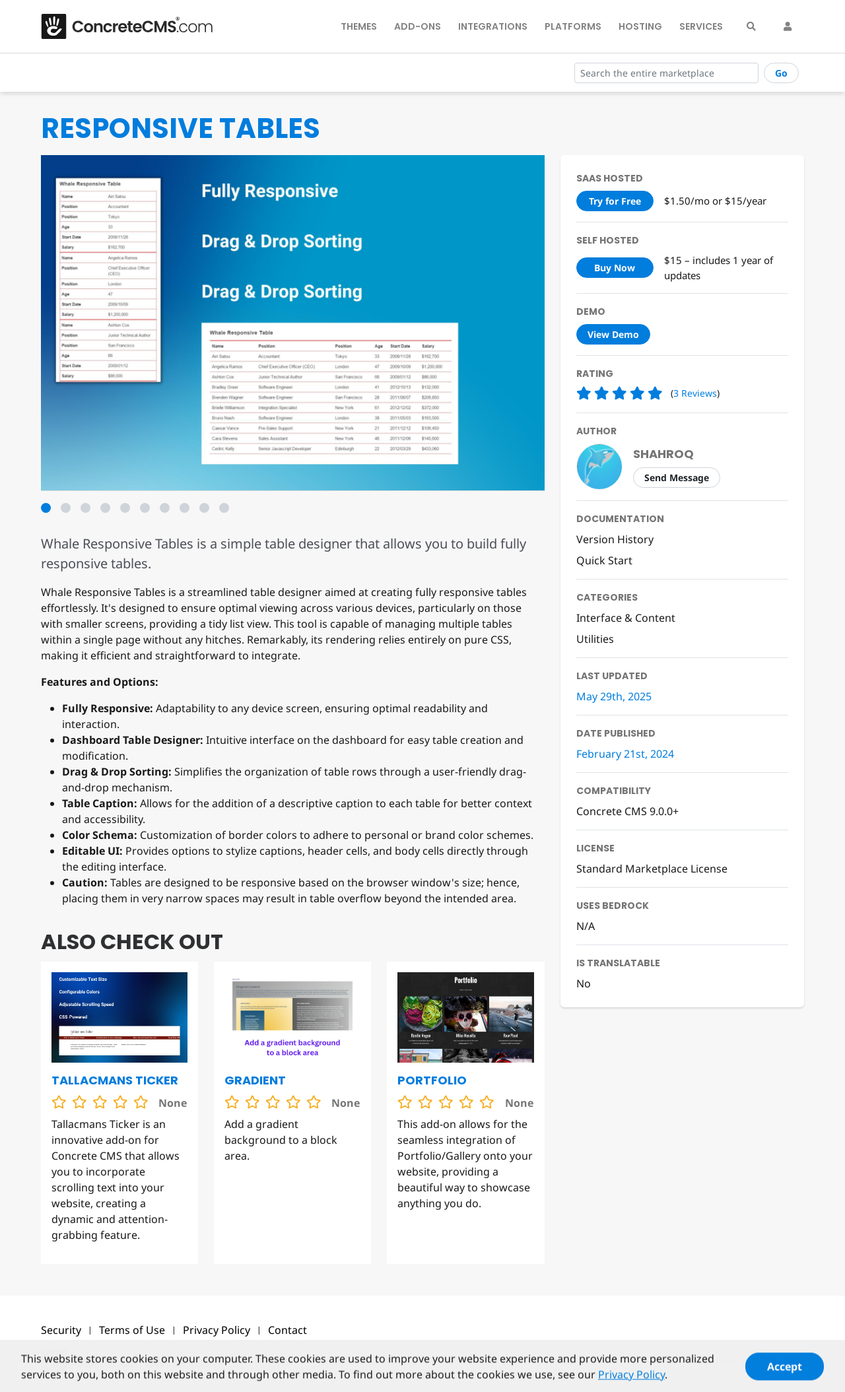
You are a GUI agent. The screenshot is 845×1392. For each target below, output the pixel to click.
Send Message (676, 477)
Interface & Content (625, 618)
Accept (784, 1372)
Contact (287, 1330)
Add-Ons (417, 26)
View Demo (613, 334)
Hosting (640, 26)
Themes (359, 26)
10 (224, 508)
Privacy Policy (216, 1330)
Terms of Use (132, 1330)
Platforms (573, 26)
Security (61, 1330)
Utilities (595, 639)
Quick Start (604, 560)
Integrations (492, 26)
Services (701, 26)
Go (781, 73)
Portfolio (432, 1080)
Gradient (255, 1080)
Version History (615, 539)
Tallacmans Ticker (114, 1080)
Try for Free (615, 201)
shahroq (663, 454)
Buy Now (614, 267)
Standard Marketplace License (651, 868)
